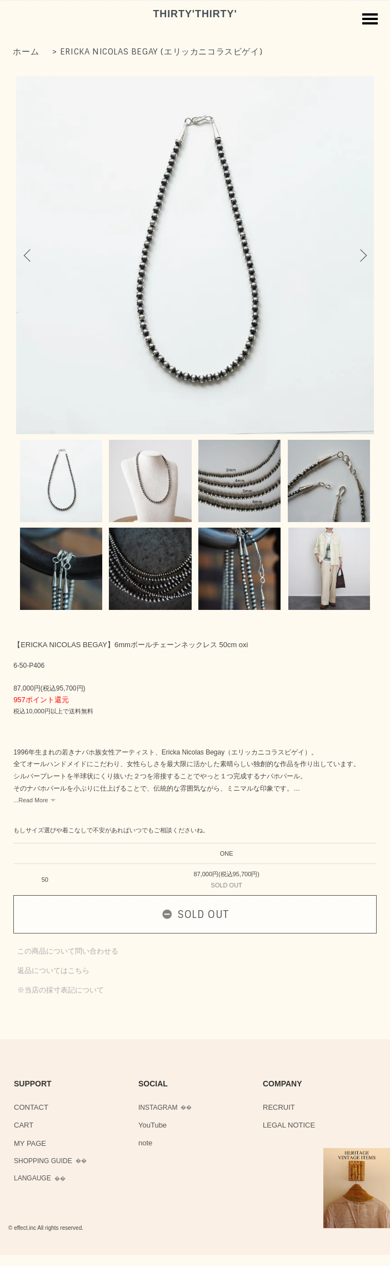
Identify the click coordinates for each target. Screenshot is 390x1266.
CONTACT (31, 1107)
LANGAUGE (32, 1178)
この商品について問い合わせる (67, 951)
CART (23, 1125)
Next (361, 254)
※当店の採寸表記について (60, 990)
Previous (28, 254)
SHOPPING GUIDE (43, 1161)
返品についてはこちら (53, 970)
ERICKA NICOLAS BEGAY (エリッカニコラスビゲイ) (161, 51)
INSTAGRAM (157, 1107)
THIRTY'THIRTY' (195, 13)
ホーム (26, 51)
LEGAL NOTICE (289, 1125)
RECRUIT (279, 1107)
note (145, 1143)
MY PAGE (30, 1143)
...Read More (30, 800)
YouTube (152, 1125)
